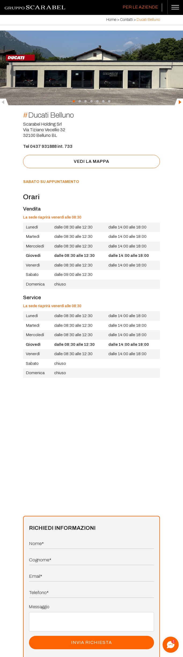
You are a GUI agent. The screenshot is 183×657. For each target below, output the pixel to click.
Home (111, 20)
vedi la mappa (91, 161)
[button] (74, 101)
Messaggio (39, 607)
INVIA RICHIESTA (91, 642)
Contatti (126, 20)
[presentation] (4, 102)
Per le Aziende (140, 7)
